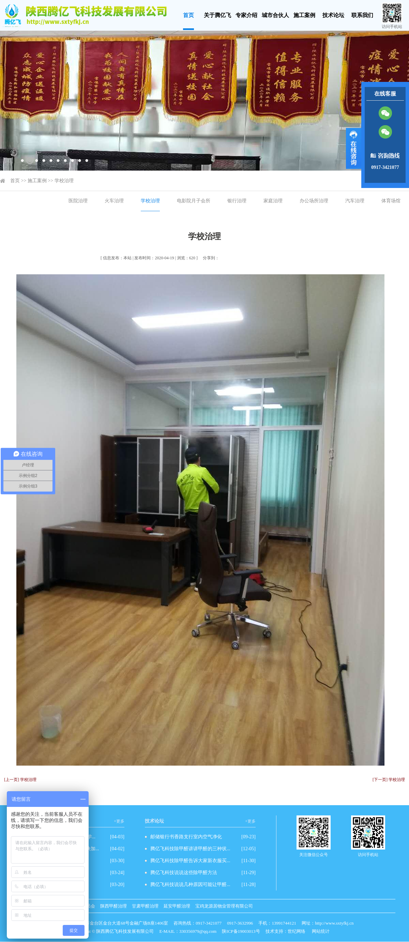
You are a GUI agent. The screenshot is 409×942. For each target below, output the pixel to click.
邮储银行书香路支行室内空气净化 (186, 836)
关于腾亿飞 (217, 15)
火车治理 (114, 200)
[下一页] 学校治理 (389, 779)
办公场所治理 (314, 200)
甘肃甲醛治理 (145, 906)
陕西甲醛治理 (113, 906)
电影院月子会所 (193, 200)
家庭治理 (273, 200)
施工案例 (304, 15)
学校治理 (64, 180)
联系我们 (362, 15)
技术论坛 (333, 15)
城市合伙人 (275, 15)
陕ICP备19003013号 (241, 931)
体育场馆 (390, 200)
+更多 (119, 821)
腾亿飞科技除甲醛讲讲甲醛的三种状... (190, 848)
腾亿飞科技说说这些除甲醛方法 (183, 872)
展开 (353, 148)
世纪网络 (296, 931)
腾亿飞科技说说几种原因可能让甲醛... (190, 884)
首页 (188, 15)
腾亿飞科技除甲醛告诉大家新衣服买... (190, 860)
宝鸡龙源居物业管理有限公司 (224, 906)
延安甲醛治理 (177, 906)
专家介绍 (246, 15)
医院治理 (78, 200)
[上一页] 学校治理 (20, 779)
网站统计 (321, 931)
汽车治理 (354, 200)
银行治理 (236, 200)
